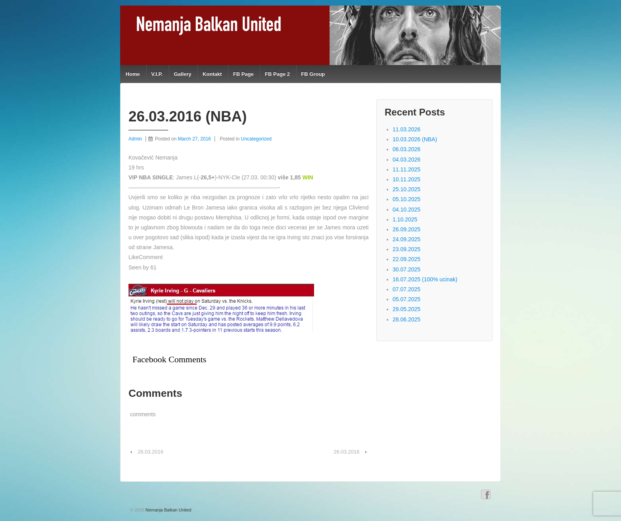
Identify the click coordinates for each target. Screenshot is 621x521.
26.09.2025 (406, 229)
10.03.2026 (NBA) (415, 139)
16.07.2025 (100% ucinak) (425, 279)
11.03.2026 (406, 129)
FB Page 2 (277, 74)
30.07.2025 (406, 269)
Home (133, 74)
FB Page (243, 74)
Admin (135, 139)
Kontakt (212, 74)
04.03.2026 (406, 159)
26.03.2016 (150, 452)
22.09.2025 (406, 259)
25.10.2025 (406, 189)
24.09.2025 (406, 239)
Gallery (182, 74)
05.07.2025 (406, 299)
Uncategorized (256, 139)
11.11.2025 (406, 169)
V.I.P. (157, 74)
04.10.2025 (406, 209)
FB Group (313, 74)
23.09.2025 (406, 249)
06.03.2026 (406, 149)
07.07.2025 (406, 289)
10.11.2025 (406, 179)
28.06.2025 (406, 319)
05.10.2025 (406, 199)
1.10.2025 (405, 219)
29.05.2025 (406, 309)
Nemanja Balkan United (168, 510)
